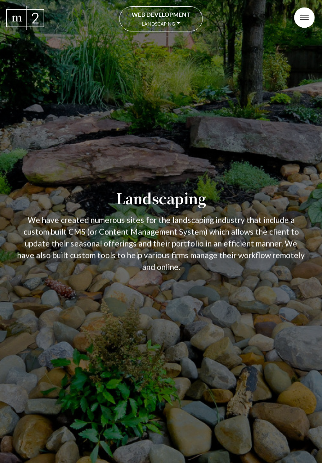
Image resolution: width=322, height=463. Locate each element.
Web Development (161, 18)
